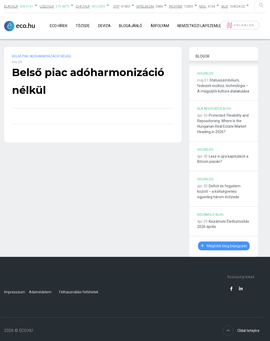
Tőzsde (83, 26)
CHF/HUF (83, 6)
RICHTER (175, 6)
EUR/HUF (11, 6)
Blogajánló (130, 26)
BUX (224, 6)
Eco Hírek (58, 26)
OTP (116, 6)
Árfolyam (160, 26)
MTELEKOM (145, 6)
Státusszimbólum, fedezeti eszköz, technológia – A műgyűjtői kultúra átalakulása (223, 85)
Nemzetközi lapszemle (199, 26)
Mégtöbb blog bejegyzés (224, 246)
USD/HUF (47, 6)
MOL (202, 6)
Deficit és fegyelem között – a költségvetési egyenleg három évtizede (219, 191)
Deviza (104, 26)
